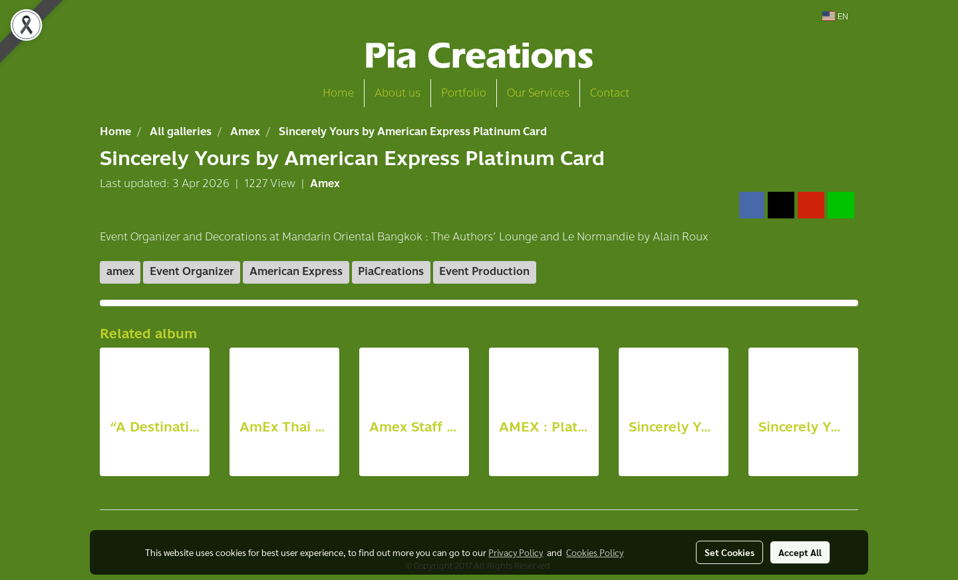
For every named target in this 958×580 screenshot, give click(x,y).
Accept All (800, 552)
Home (338, 93)
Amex (325, 183)
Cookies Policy (594, 552)
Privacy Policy (515, 552)
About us (397, 93)
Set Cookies (729, 552)
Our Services (538, 93)
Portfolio (463, 93)
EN (835, 16)
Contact (609, 93)
